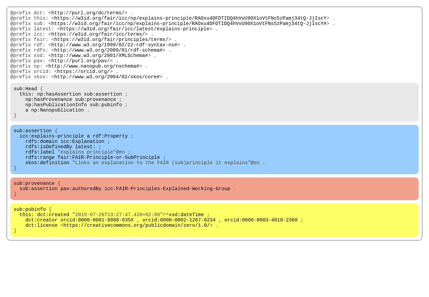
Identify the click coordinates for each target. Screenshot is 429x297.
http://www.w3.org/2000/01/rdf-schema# (108, 60)
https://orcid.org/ (83, 87)
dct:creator (41, 263)
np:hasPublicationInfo (56, 127)
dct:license (41, 270)
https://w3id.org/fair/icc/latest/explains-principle (134, 33)
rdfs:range (40, 190)
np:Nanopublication (57, 133)
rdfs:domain (41, 170)
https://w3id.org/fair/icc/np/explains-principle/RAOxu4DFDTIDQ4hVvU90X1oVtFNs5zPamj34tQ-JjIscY (190, 20)
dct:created (53, 256)
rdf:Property (110, 163)
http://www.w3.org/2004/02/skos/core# (107, 93)
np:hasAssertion (59, 113)
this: (27, 113)
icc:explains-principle (52, 163)
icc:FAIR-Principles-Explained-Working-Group (167, 226)
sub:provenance (95, 120)
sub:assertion (103, 113)
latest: (85, 176)
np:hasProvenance (48, 120)
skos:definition (47, 196)
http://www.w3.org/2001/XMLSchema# (99, 67)
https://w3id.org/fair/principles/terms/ (111, 47)
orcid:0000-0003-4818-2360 (261, 263)
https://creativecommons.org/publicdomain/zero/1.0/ (137, 270)
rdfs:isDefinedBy (48, 176)
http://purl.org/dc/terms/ (87, 13)
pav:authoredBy (81, 226)
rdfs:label (40, 183)
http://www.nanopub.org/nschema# (93, 80)
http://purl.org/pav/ (80, 73)
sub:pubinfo (106, 127)
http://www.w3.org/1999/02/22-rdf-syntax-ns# (114, 53)
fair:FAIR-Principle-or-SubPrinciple (109, 190)
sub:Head (25, 107)
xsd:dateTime (186, 256)
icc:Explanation (83, 170)
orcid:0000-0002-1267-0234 (179, 263)
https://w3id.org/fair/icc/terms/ (98, 40)
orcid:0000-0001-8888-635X (97, 263)
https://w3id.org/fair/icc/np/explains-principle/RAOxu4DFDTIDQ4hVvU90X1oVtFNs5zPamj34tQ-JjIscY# (188, 27)
